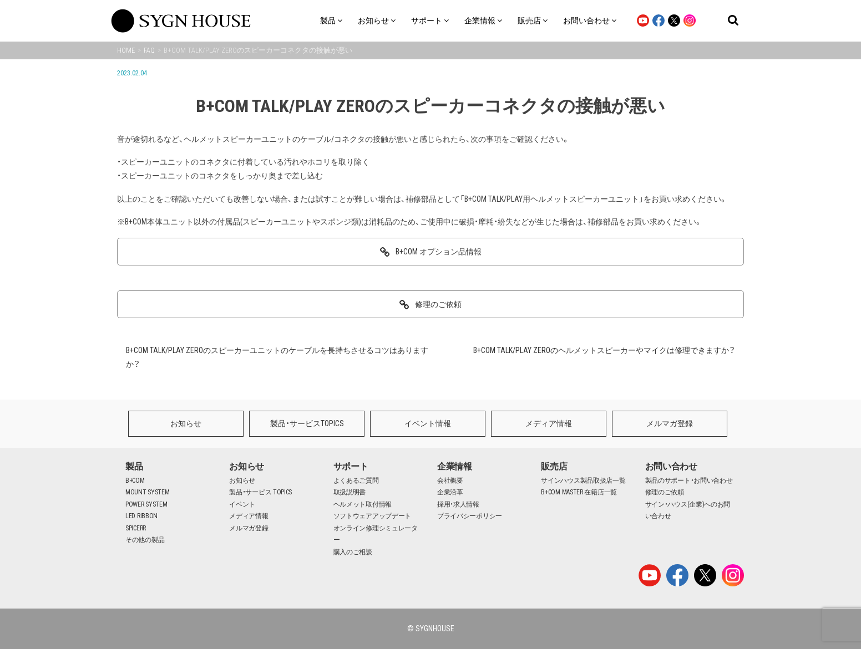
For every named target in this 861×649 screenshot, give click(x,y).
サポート (350, 466)
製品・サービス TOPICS (260, 492)
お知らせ (185, 423)
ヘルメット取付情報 (362, 504)
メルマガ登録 (669, 423)
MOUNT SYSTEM (147, 492)
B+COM (135, 480)
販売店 (554, 466)
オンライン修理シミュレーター (375, 534)
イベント (242, 504)
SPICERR (135, 528)
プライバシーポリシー (469, 516)
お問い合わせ (671, 466)
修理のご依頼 (438, 304)
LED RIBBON (141, 516)
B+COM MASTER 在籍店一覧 (579, 492)
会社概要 (450, 480)
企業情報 (454, 466)
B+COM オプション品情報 (439, 251)
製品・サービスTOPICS (307, 423)
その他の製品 (144, 540)
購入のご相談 (352, 552)
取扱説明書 (349, 492)
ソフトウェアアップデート (372, 516)
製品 (134, 466)
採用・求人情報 (458, 504)
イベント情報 (427, 423)
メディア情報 (548, 423)
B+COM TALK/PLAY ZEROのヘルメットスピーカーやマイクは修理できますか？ (604, 350)
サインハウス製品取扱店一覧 (583, 480)
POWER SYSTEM (146, 504)
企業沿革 (450, 492)
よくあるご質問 (356, 480)
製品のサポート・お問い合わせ (689, 480)
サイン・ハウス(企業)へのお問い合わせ (688, 510)
